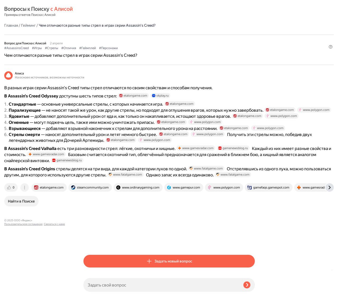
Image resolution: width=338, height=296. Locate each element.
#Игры (116, 34)
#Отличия (147, 34)
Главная (90, 12)
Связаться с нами (14, 289)
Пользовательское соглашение (23, 286)
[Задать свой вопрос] (161, 285)
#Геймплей (166, 34)
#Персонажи (187, 34)
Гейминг (107, 12)
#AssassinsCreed (95, 34)
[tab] (90, 241)
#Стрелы (130, 34)
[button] (251, 43)
